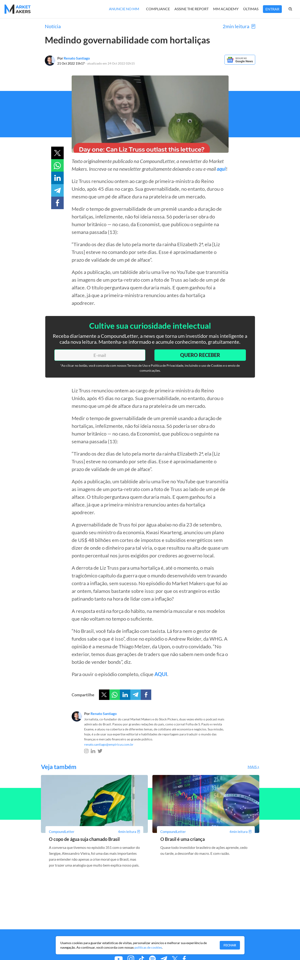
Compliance (158, 9)
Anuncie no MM (124, 9)
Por (73, 58)
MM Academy (226, 9)
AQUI (160, 674)
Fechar (230, 945)
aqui (221, 169)
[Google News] (239, 63)
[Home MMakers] (18, 9)
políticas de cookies (148, 947)
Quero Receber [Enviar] (200, 355)
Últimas (250, 9)
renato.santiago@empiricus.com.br (109, 744)
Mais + (253, 766)
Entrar (272, 9)
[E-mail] (100, 355)
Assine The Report (191, 9)
